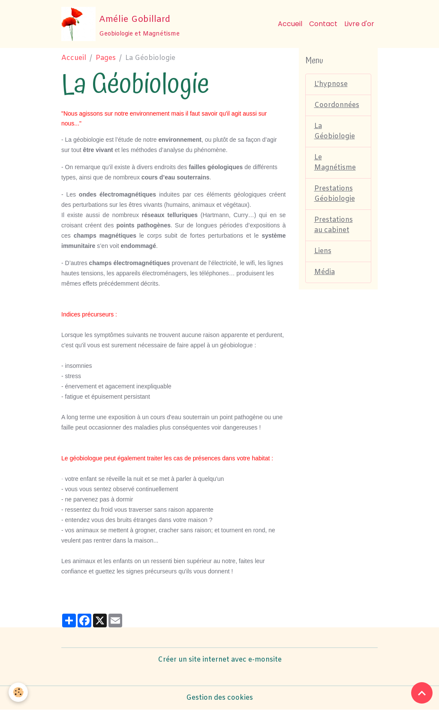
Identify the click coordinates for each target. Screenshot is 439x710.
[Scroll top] (422, 693)
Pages (106, 58)
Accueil (290, 24)
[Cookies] (18, 692)
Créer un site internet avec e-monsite (220, 659)
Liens (322, 251)
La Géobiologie (334, 131)
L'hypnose (331, 84)
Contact (323, 24)
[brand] (120, 24)
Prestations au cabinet (333, 225)
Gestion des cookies (219, 697)
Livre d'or (359, 24)
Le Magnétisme (335, 162)
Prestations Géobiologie (334, 193)
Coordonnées (336, 105)
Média (324, 272)
